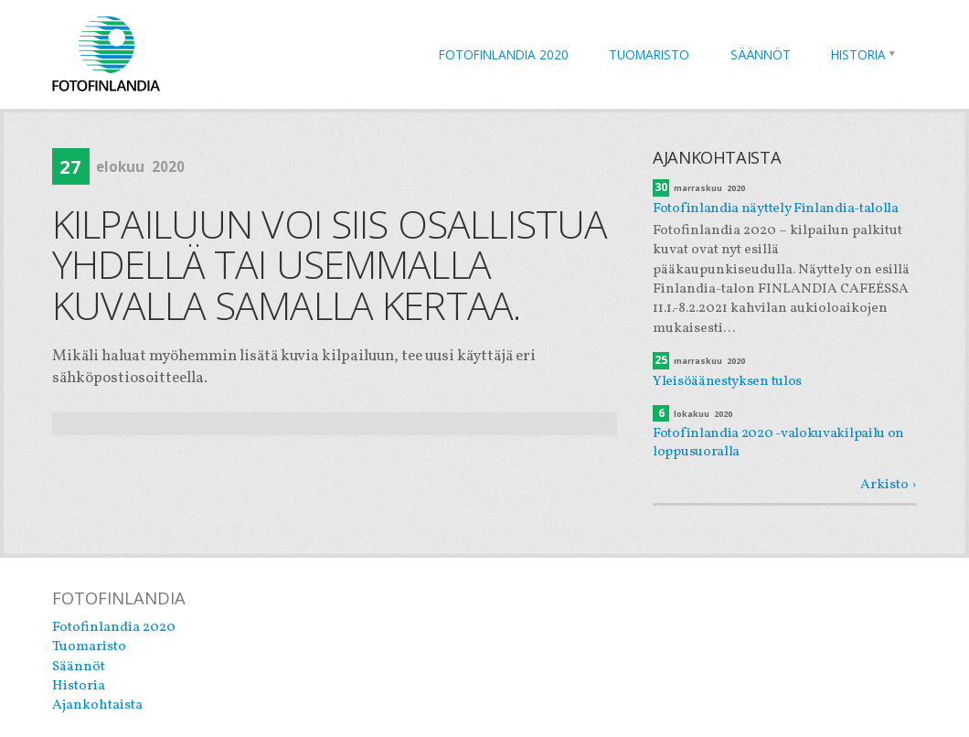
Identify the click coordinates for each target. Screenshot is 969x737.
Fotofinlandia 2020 (504, 54)
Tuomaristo (649, 54)
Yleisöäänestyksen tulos (727, 381)
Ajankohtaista (97, 705)
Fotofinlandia (106, 53)
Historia (858, 54)
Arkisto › (888, 485)
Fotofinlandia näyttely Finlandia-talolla (776, 208)
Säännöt (760, 54)
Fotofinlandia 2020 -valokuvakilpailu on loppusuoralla (778, 442)
